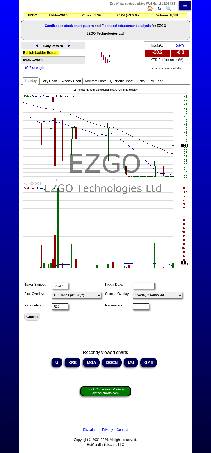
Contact (122, 430)
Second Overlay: (117, 294)
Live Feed (156, 81)
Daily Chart (49, 81)
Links (141, 81)
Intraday (31, 81)
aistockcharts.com (105, 391)
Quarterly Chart (121, 81)
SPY (180, 45)
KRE (72, 362)
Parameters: (33, 305)
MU (131, 362)
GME (148, 362)
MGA (91, 362)
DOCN (112, 362)
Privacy (107, 430)
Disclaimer (90, 430)
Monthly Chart (95, 81)
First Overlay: (34, 294)
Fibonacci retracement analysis (126, 26)
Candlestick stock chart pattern (69, 26)
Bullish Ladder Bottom (41, 53)
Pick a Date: (114, 284)
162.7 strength (33, 68)
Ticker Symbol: (35, 284)
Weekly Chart (71, 81)
